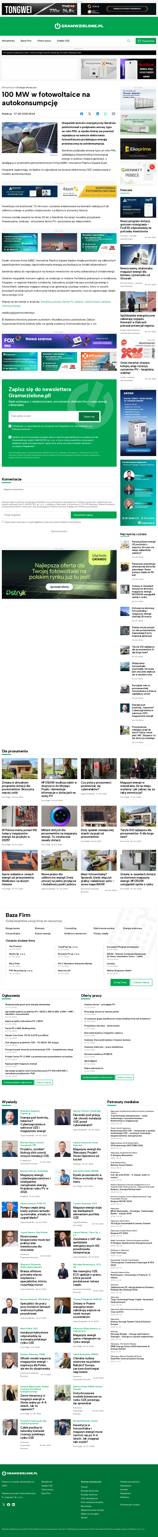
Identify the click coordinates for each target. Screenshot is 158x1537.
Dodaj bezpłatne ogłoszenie (18, 1082)
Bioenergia (86, 1506)
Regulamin (40, 502)
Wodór (84, 1517)
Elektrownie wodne (104, 928)
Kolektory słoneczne (75, 933)
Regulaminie (13, 457)
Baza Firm (26, 40)
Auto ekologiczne (89, 1498)
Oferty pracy (44, 40)
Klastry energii (42, 933)
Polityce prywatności (31, 457)
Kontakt (124, 1489)
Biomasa (39, 928)
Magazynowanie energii (92, 1510)
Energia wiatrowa (132, 928)
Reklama (124, 1497)
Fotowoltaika (13, 933)
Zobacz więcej (141, 982)
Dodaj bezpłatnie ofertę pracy (98, 1077)
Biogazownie (13, 928)
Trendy (84, 1487)
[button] (129, 41)
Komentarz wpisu (83, 514)
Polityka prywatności (130, 1481)
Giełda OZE (63, 40)
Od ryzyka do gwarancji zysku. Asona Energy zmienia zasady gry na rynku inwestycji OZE (42, 52)
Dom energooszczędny (92, 1502)
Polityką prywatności (87, 502)
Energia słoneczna (26, 87)
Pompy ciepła (101, 933)
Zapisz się (89, 416)
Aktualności (8, 87)
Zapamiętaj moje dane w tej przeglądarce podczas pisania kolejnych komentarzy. (42, 522)
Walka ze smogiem (90, 1513)
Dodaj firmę (120, 982)
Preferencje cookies (130, 1504)
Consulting (70, 928)
